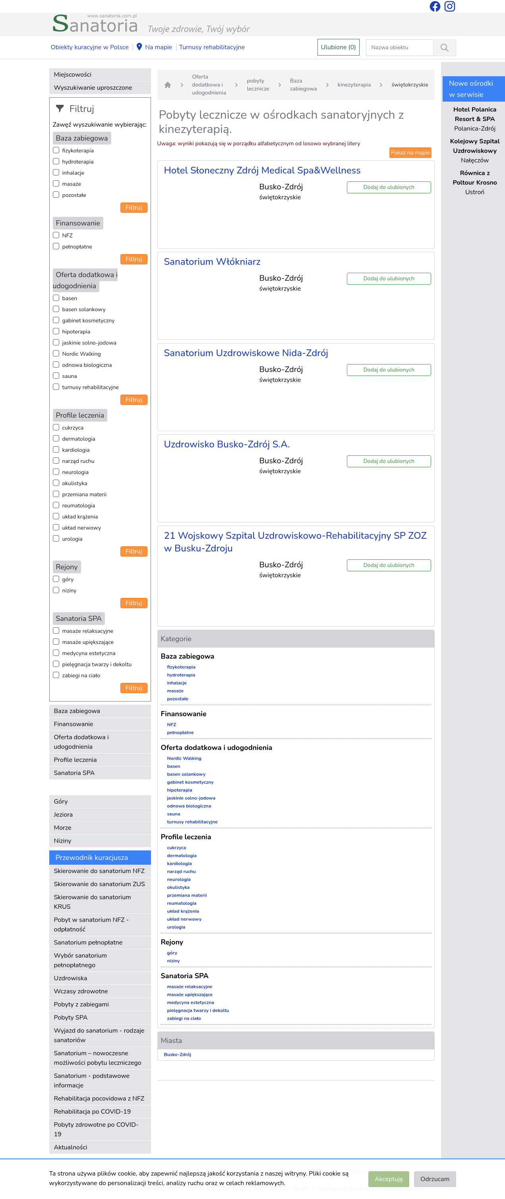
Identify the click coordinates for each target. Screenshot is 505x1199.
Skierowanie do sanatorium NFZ (99, 871)
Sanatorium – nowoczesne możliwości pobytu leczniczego (97, 1058)
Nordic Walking (81, 354)
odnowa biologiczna (87, 365)
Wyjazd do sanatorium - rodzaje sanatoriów (99, 1035)
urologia (72, 539)
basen (69, 298)
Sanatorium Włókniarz (212, 261)
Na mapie (153, 47)
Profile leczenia (75, 760)
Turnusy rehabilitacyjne (212, 47)
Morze (63, 827)
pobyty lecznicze (258, 85)
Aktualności (70, 1147)
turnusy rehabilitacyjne (90, 387)
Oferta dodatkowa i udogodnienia (81, 742)
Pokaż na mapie (410, 152)
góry (68, 579)
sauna (69, 376)
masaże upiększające (88, 642)
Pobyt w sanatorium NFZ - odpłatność (91, 925)
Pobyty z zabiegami (81, 1004)
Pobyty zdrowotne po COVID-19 (96, 1129)
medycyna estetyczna (89, 653)
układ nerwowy (81, 528)
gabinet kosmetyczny (88, 320)
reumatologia (78, 505)
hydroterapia (78, 162)
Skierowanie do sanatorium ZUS (99, 884)
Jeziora (63, 814)
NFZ (67, 235)
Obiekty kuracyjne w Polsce (90, 47)
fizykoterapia (78, 150)
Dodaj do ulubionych (388, 187)
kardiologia (76, 450)
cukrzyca (73, 428)
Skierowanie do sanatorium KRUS (92, 902)
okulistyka (74, 483)
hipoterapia (76, 331)
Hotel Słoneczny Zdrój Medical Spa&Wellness (262, 170)
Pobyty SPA (71, 1017)
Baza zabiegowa (77, 711)
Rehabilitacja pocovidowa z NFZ (99, 1098)
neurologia (75, 472)
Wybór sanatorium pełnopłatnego (80, 960)
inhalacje (73, 173)
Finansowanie (73, 724)
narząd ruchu (78, 461)
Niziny (63, 841)
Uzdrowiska (70, 978)
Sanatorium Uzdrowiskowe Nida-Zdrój (246, 353)
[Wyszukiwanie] (444, 47)
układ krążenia (80, 516)
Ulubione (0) (338, 47)
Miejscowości (72, 74)
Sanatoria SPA (74, 773)
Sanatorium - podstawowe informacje (92, 1081)
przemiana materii (84, 494)
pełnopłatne (77, 247)
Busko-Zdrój (178, 1054)
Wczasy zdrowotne (81, 991)
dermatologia (78, 439)
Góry (61, 801)
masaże (71, 184)
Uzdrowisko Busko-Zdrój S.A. (227, 444)
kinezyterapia (354, 85)
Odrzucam (434, 1179)
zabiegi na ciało (81, 675)
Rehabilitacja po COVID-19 (92, 1111)
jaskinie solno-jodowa (89, 343)
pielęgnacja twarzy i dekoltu (97, 664)
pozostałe (74, 195)
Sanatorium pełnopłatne (88, 942)
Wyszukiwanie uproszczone (93, 87)
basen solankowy (84, 309)
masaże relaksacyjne (87, 631)
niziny (69, 590)
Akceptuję (389, 1179)
